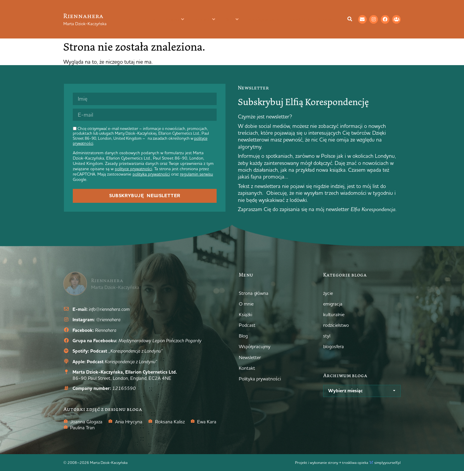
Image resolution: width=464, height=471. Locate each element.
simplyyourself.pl (387, 462)
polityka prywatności (151, 174)
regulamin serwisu (196, 174)
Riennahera (83, 16)
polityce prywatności (133, 168)
